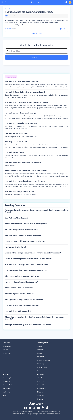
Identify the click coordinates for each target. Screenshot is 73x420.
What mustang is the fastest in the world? (19, 294)
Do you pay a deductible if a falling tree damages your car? (26, 270)
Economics (40, 371)
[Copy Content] (62, 29)
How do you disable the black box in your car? (21, 282)
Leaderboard (7, 346)
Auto (6, 8)
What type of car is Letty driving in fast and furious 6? (24, 299)
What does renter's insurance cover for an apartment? (24, 235)
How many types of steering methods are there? (22, 305)
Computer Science (42, 367)
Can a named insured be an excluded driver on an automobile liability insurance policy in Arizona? (36, 211)
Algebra (39, 346)
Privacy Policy (41, 388)
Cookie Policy (41, 395)
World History (41, 357)
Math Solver (6, 392)
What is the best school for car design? (19, 288)
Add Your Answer (36, 33)
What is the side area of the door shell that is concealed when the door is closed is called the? (34, 318)
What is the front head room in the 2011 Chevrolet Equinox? (26, 224)
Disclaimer (40, 392)
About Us (40, 378)
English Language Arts (44, 360)
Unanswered (7, 353)
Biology (39, 353)
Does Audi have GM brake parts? (16, 218)
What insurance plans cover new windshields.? (21, 230)
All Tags (5, 350)
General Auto (12, 8)
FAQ (4, 395)
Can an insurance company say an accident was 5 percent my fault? (28, 259)
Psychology (40, 364)
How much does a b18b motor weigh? (18, 311)
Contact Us (40, 381)
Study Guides (7, 388)
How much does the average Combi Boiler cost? (29, 12)
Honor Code (6, 381)
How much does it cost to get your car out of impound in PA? (26, 265)
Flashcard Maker (8, 385)
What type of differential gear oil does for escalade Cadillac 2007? (28, 325)
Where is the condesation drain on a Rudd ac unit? (22, 276)
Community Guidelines (10, 378)
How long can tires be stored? (15, 247)
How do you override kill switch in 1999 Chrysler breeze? (25, 241)
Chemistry (40, 350)
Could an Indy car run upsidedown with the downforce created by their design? (33, 253)
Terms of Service (42, 385)
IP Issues (40, 399)
